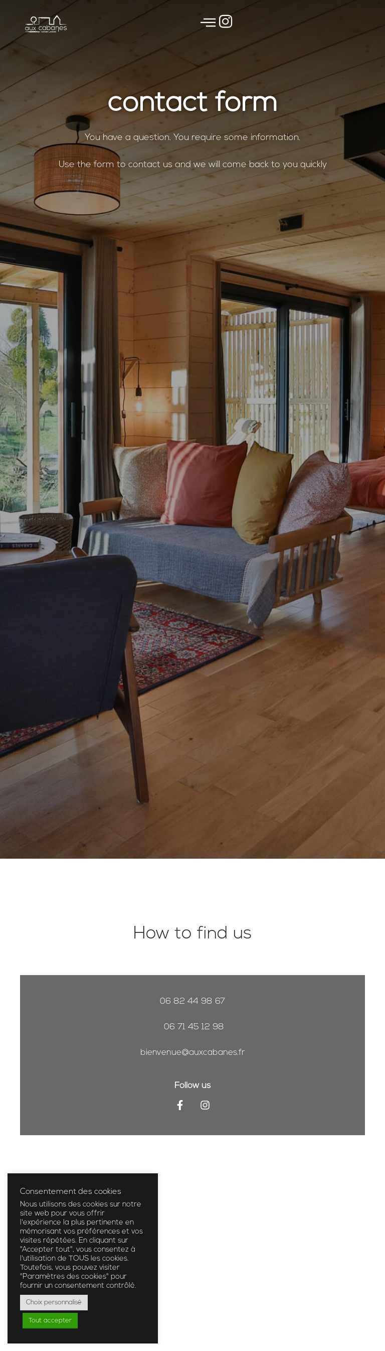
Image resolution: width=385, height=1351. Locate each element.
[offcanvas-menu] (208, 24)
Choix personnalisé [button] (54, 1302)
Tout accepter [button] (50, 1320)
